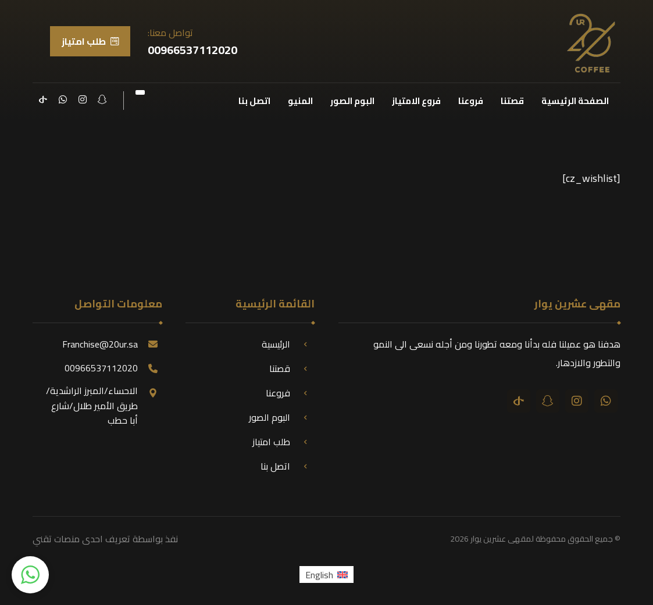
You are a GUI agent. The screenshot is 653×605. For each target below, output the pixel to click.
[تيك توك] (43, 99)
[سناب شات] (102, 99)
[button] (30, 574)
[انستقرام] (82, 99)
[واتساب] (62, 99)
